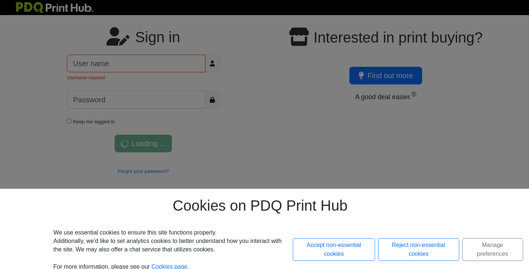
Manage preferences (492, 249)
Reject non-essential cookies (418, 249)
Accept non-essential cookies (334, 249)
